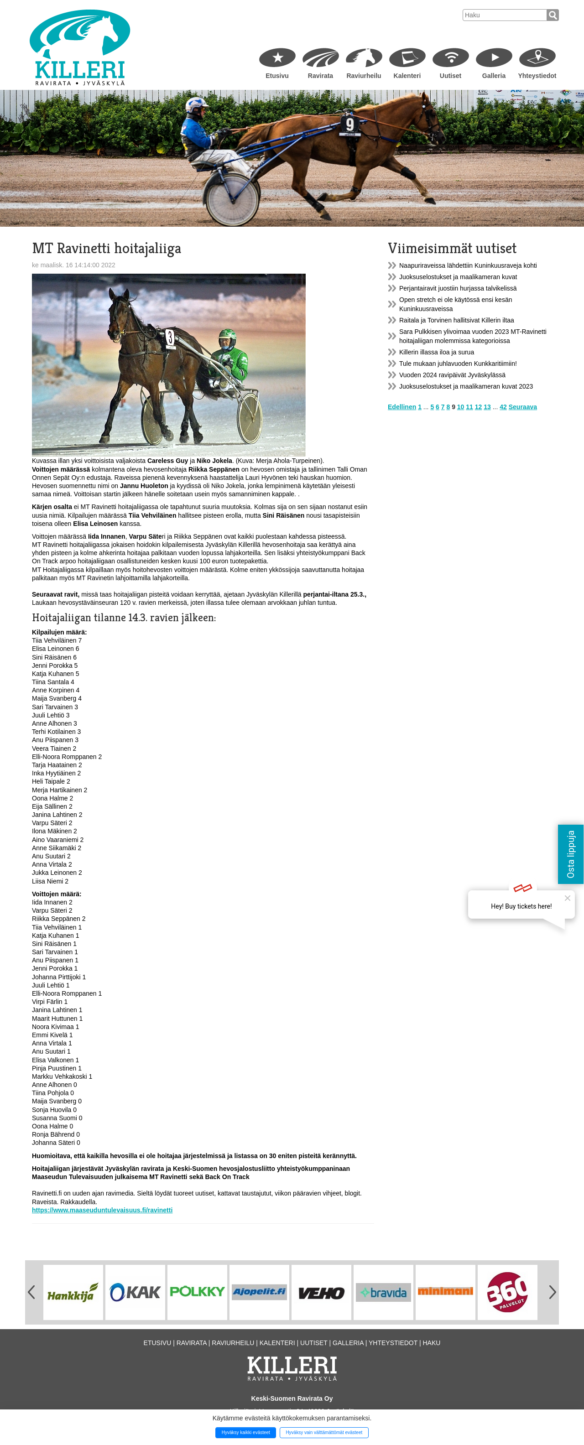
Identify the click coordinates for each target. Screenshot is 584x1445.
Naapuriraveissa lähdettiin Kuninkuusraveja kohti (468, 265)
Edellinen (402, 407)
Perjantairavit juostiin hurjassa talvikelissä (458, 288)
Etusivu (277, 75)
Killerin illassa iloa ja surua (436, 352)
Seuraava (523, 407)
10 (460, 407)
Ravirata (320, 75)
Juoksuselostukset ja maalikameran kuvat (458, 277)
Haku (431, 1342)
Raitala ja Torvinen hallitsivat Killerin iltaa (456, 320)
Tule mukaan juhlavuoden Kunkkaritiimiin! (458, 363)
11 (469, 407)
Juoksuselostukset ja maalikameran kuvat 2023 (466, 386)
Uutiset (450, 75)
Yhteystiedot (537, 75)
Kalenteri (407, 75)
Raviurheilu (363, 75)
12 (478, 407)
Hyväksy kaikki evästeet (246, 1432)
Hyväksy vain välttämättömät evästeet (324, 1432)
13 (487, 407)
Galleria (494, 75)
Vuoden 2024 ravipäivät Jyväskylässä (452, 375)
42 (503, 407)
